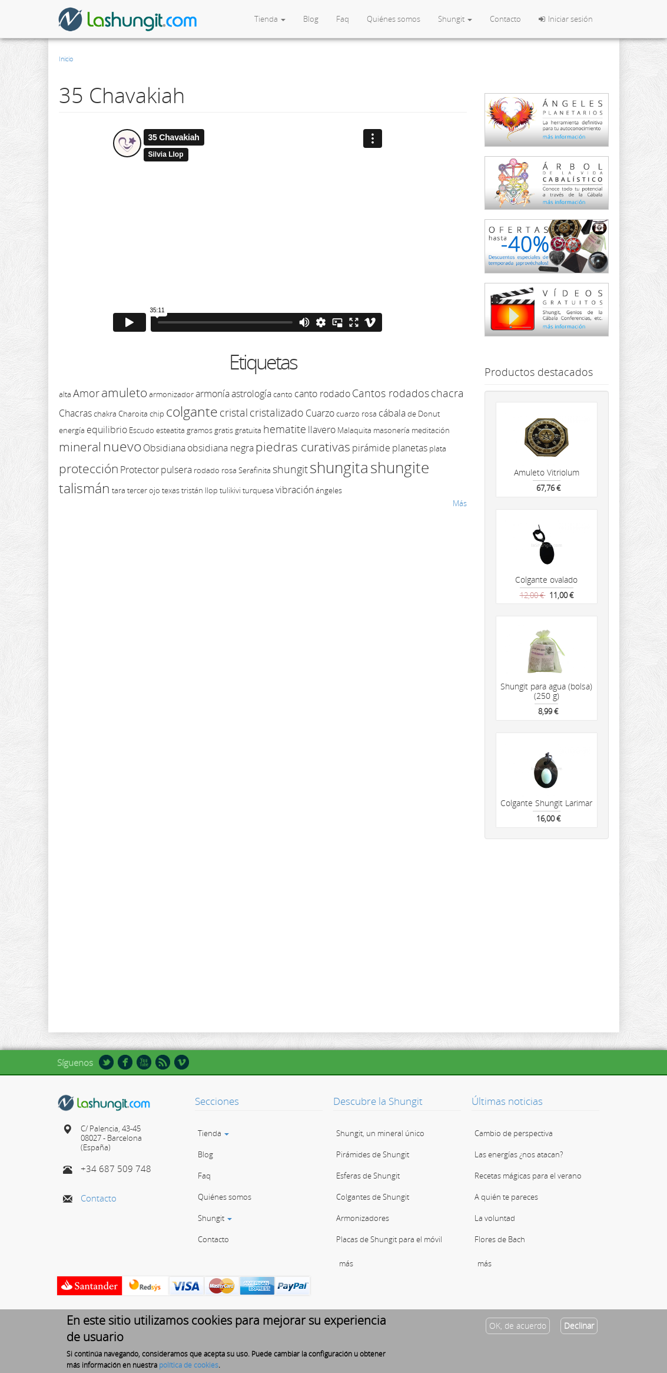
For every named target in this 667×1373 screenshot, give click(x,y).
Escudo (141, 430)
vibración (295, 489)
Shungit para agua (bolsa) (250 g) (546, 691)
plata (437, 448)
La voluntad (494, 1218)
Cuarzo (320, 413)
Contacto (505, 19)
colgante (192, 411)
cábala (392, 413)
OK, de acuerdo (517, 1325)
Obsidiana (164, 447)
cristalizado (277, 412)
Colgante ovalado (546, 579)
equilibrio (107, 429)
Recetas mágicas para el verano (528, 1175)
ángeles (329, 490)
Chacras (75, 413)
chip (157, 413)
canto (283, 394)
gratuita (248, 430)
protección (88, 468)
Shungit (455, 19)
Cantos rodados (390, 393)
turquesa (258, 490)
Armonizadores (362, 1218)
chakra (105, 413)
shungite (399, 467)
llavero (322, 429)
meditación (431, 430)
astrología (251, 393)
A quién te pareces (506, 1197)
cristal (234, 412)
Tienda (270, 19)
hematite (284, 429)
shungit (290, 469)
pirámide (371, 447)
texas (171, 490)
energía (72, 430)
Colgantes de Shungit (372, 1197)
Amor (86, 393)
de (411, 413)
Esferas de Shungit (368, 1175)
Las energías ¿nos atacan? (518, 1154)
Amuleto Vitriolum (546, 472)
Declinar (579, 1325)
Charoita (133, 413)
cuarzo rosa (356, 413)
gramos (200, 430)
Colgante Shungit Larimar (546, 802)
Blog (310, 19)
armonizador (171, 394)
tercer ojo (143, 490)
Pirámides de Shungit (372, 1154)
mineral (80, 446)
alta (65, 394)
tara (118, 490)
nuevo (122, 446)
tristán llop (199, 490)
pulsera (176, 469)
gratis (223, 430)
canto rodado (322, 393)
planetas (409, 447)
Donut (429, 413)
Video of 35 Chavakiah (247, 230)
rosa (229, 470)
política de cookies (188, 1365)
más (346, 1263)
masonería (391, 430)
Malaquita (354, 430)
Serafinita (254, 470)
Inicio (66, 58)
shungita (339, 467)
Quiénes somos (393, 19)
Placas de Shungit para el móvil (389, 1239)
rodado (207, 470)
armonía (212, 393)
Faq (342, 19)
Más (460, 503)
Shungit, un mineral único (380, 1133)
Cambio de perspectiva (513, 1133)
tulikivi (230, 490)
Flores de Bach (499, 1239)
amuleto (124, 392)
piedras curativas (302, 446)
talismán (84, 487)
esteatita (170, 430)
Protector (139, 469)
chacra (447, 393)
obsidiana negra (220, 447)
